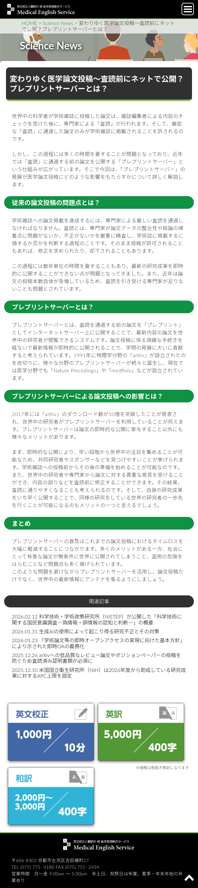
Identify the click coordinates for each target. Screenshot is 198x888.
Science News (58, 23)
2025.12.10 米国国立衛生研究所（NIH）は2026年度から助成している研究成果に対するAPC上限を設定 (99, 673)
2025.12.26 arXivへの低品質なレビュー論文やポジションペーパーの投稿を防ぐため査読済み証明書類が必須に (96, 658)
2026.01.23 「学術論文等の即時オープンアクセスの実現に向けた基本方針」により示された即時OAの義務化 (98, 643)
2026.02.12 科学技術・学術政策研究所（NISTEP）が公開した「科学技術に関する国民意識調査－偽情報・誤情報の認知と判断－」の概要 (97, 619)
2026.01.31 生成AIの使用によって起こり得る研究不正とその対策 (85, 631)
